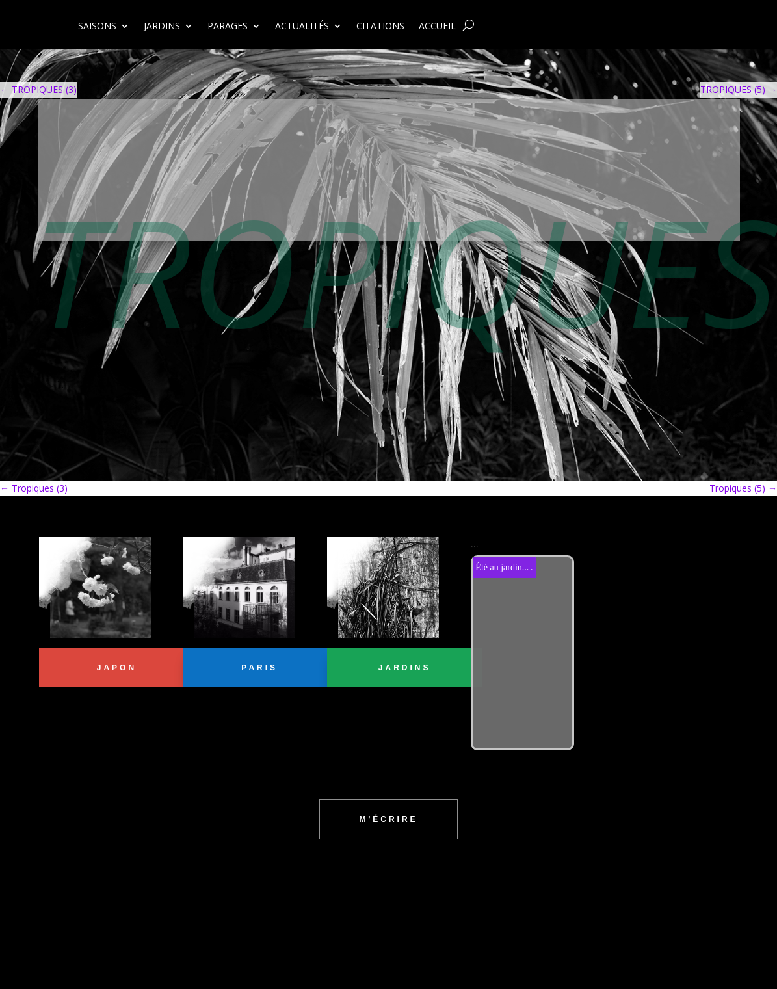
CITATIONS (380, 26)
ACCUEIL (437, 26)
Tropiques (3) (34, 488)
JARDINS (162, 26)
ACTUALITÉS (302, 26)
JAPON (117, 667)
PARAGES (227, 26)
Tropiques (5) (743, 488)
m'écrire (388, 819)
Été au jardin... (502, 567)
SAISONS (97, 26)
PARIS (259, 667)
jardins (404, 667)
